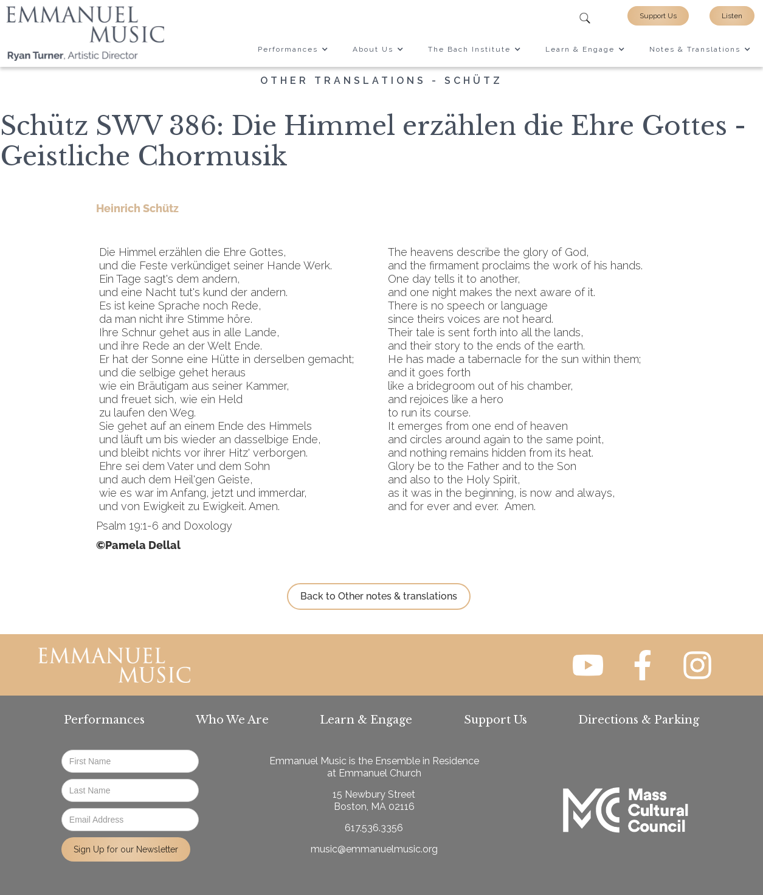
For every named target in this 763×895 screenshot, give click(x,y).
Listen (732, 16)
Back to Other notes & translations (378, 596)
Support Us (658, 16)
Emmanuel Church (380, 773)
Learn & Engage (366, 720)
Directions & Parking (638, 720)
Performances (104, 720)
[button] (293, 49)
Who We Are (232, 720)
